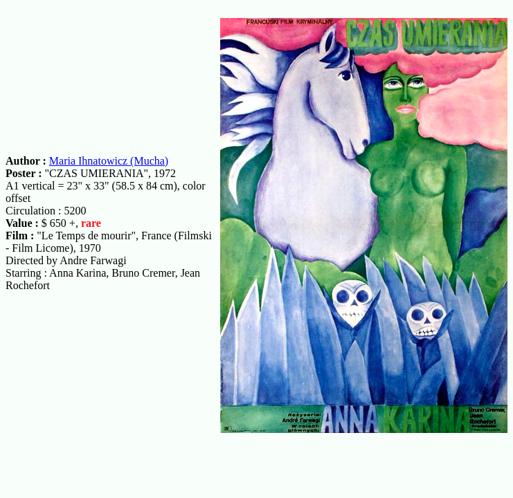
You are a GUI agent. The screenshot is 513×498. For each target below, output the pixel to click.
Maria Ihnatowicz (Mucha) (108, 161)
